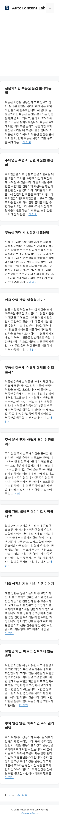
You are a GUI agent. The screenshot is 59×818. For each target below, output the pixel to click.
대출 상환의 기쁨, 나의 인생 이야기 (29, 583)
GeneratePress (29, 813)
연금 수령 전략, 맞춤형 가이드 (26, 300)
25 (18, 795)
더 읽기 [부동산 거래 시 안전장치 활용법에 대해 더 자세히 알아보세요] (32, 282)
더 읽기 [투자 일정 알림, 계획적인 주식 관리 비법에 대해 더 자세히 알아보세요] (9, 777)
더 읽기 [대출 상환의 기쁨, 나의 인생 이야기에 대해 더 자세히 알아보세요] (9, 633)
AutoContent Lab (28, 8)
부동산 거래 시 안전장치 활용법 (27, 232)
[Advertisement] (29, 46)
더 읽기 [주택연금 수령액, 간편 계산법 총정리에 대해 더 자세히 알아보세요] (32, 214)
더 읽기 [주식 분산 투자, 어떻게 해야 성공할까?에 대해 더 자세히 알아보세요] (18, 493)
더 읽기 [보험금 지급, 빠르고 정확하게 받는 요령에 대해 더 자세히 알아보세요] (23, 705)
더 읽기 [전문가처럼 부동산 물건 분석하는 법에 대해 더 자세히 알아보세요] (26, 142)
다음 (26, 795)
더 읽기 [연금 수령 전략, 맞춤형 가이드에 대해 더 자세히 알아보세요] (32, 349)
